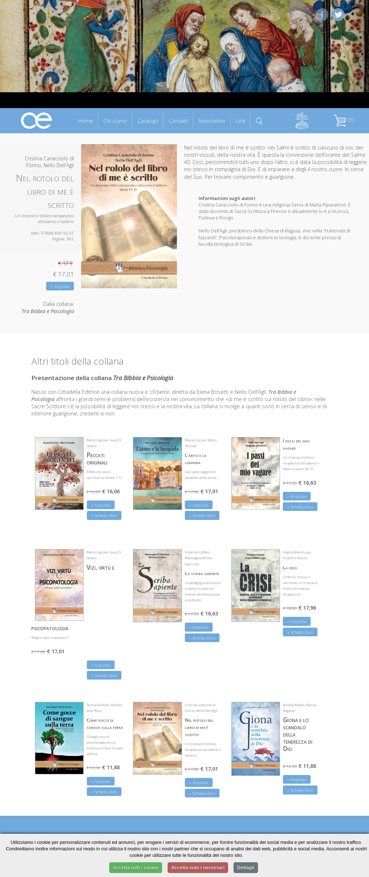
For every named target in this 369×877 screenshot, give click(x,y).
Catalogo (148, 120)
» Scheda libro (104, 515)
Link (240, 120)
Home (85, 120)
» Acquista (60, 286)
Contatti (178, 120)
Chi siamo (115, 120)
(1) (343, 120)
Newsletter (212, 120)
